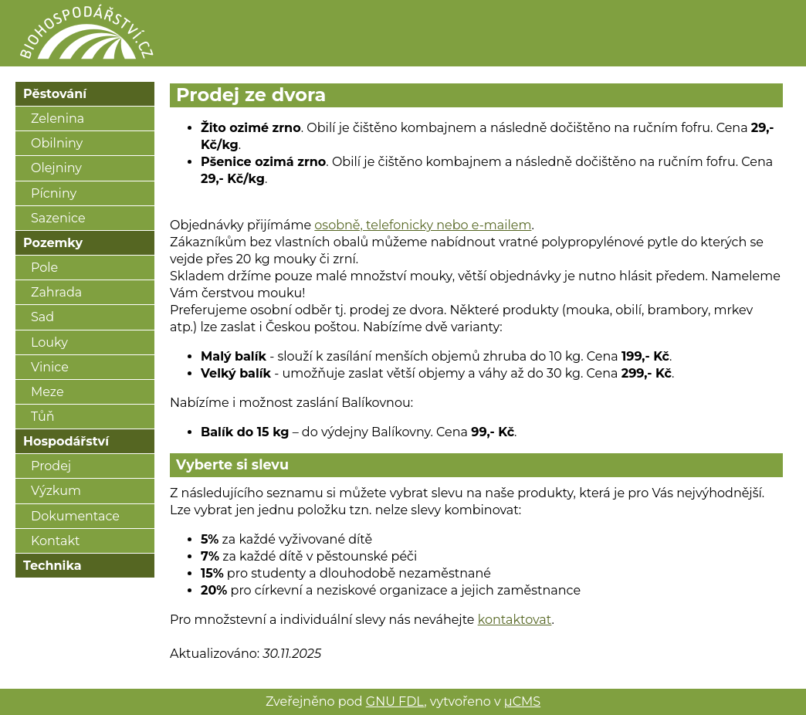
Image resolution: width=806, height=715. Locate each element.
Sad (42, 317)
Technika (52, 565)
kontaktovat (515, 619)
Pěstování (54, 93)
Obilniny (57, 143)
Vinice (50, 367)
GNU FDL (395, 701)
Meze (47, 392)
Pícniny (53, 193)
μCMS (522, 701)
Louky (49, 342)
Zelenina (57, 118)
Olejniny (56, 168)
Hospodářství (66, 441)
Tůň (43, 416)
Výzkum (56, 490)
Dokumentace (75, 516)
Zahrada (56, 292)
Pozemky (53, 243)
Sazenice (58, 218)
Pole (44, 267)
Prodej (51, 466)
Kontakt (55, 541)
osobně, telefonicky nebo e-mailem (422, 225)
